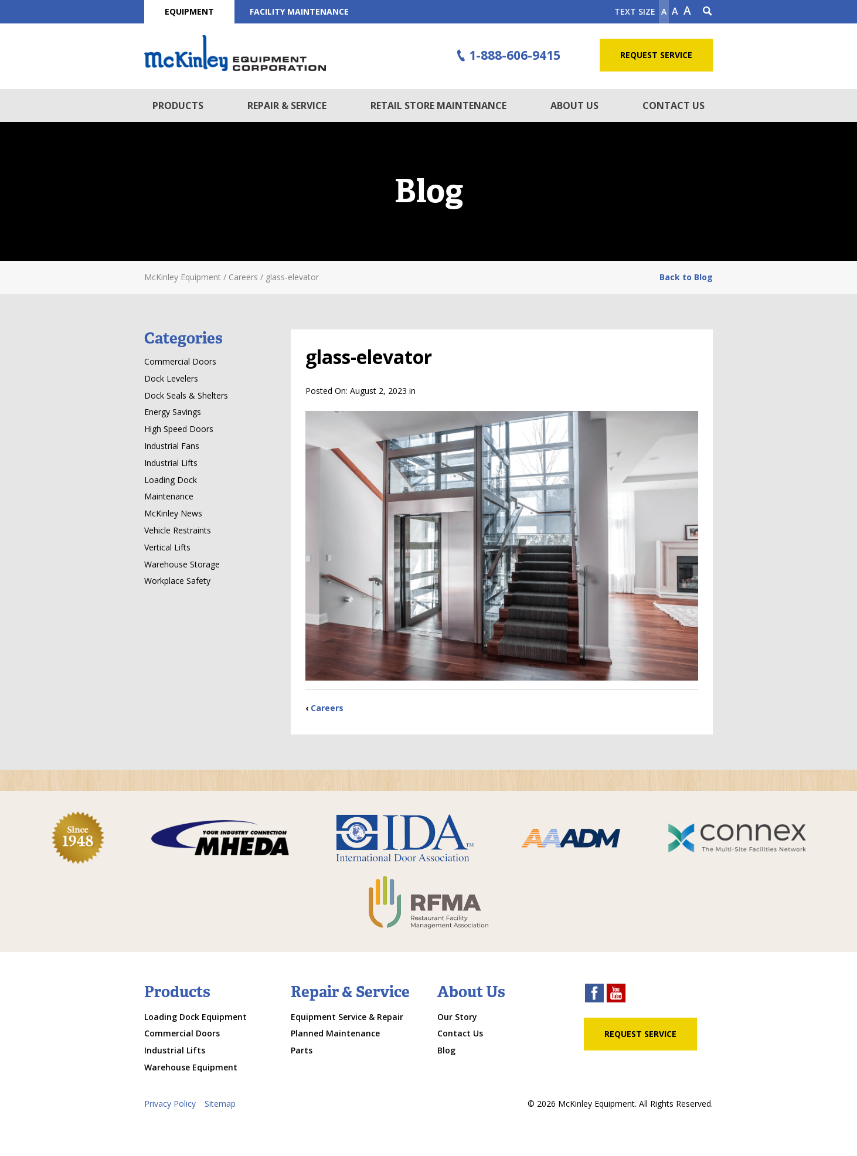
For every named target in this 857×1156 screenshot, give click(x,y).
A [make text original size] (675, 11)
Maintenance (168, 496)
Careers (327, 707)
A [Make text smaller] (663, 11)
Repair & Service (287, 105)
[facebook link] (594, 994)
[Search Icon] (707, 11)
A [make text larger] (687, 10)
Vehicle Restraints (177, 530)
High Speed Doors (178, 428)
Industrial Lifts (171, 462)
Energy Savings (172, 411)
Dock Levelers (171, 378)
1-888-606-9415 (507, 55)
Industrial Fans (171, 445)
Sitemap (220, 1103)
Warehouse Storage (182, 564)
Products (177, 105)
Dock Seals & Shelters (186, 395)
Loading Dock (170, 479)
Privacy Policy (170, 1103)
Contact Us (673, 105)
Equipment (189, 11)
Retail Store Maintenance (438, 105)
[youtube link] (616, 994)
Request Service (656, 54)
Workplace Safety (177, 580)
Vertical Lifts (167, 547)
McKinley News (173, 513)
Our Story (457, 1016)
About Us (574, 105)
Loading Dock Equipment (195, 1016)
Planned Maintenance (335, 1033)
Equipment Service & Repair (347, 1016)
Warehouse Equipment (190, 1067)
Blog (446, 1050)
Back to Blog (686, 277)
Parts (301, 1050)
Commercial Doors (180, 361)
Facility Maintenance (299, 11)
